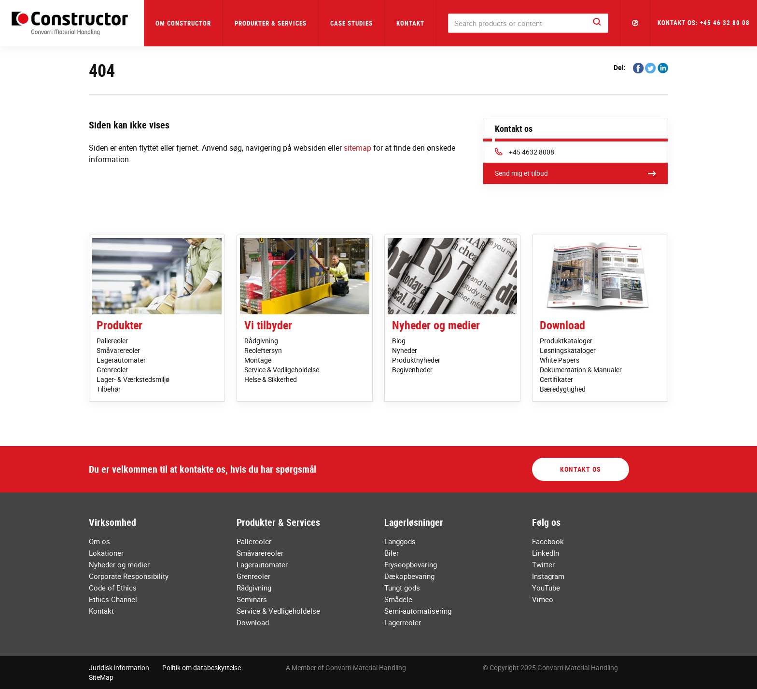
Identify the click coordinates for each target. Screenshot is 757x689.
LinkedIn (545, 553)
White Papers (559, 360)
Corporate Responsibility (128, 576)
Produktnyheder (416, 360)
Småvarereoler (118, 350)
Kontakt (410, 23)
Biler (391, 553)
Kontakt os (580, 469)
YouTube (546, 587)
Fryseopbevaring (410, 564)
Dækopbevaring (409, 576)
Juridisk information (119, 667)
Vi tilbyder (268, 325)
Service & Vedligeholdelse (281, 369)
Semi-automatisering (417, 611)
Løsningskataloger (568, 350)
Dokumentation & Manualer (581, 369)
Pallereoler (112, 340)
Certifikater (556, 379)
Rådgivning (261, 340)
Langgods (400, 541)
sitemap (357, 147)
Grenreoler (112, 369)
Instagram (548, 576)
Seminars (252, 599)
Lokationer (106, 553)
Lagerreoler (402, 622)
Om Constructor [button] (183, 23)
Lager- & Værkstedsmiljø (133, 379)
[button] (635, 23)
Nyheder (404, 350)
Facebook (548, 541)
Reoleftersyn (263, 350)
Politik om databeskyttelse (201, 667)
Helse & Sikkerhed (270, 379)
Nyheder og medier (436, 325)
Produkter (119, 325)
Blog (399, 340)
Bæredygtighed (563, 389)
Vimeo (542, 599)
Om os (99, 541)
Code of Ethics (113, 587)
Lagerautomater (121, 360)
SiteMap (101, 677)
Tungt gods (402, 587)
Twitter (543, 564)
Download (562, 325)
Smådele (398, 599)
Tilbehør (109, 389)
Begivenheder (412, 369)
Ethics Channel (113, 599)
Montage (257, 360)
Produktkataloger (566, 340)
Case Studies (351, 23)
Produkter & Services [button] (271, 23)
